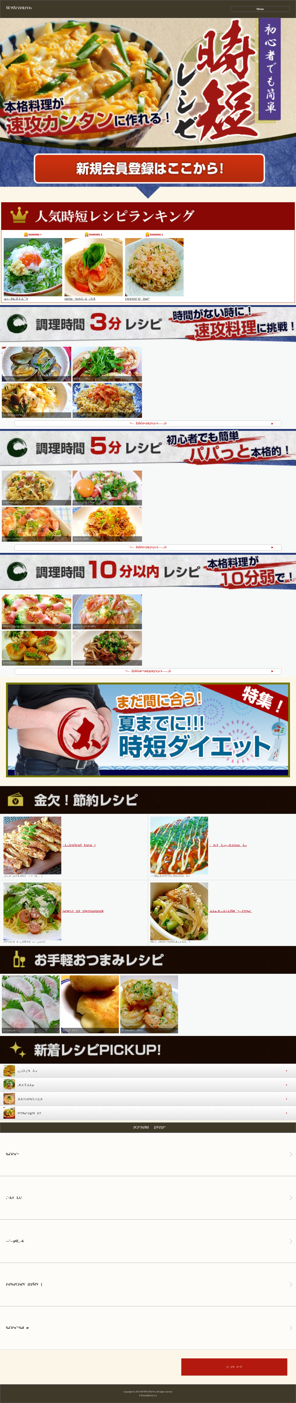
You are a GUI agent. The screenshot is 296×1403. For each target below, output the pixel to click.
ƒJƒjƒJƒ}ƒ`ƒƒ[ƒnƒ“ (137, 298)
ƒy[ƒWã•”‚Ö (234, 1367)
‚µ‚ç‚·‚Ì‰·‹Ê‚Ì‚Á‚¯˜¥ (16, 298)
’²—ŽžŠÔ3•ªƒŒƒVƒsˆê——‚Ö (148, 423)
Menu (260, 9)
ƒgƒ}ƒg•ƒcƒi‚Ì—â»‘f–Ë (80, 298)
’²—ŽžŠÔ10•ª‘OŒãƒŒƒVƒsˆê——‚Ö (148, 671)
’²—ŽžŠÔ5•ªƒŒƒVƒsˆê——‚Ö (148, 547)
